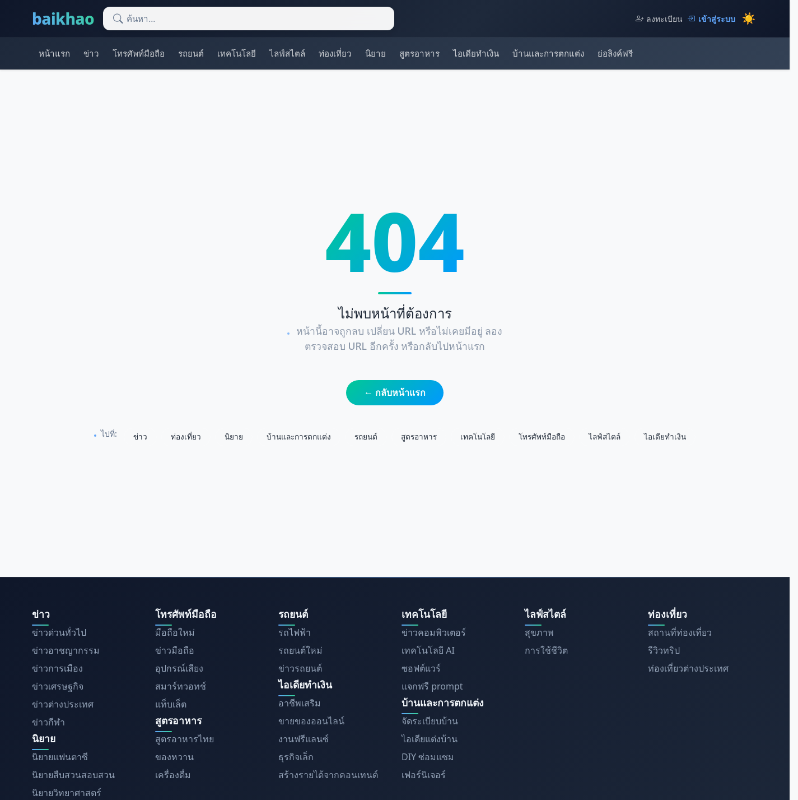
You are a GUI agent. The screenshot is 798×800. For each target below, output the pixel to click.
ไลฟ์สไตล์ (287, 53)
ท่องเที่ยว (335, 53)
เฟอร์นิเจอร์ (424, 775)
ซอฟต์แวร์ (421, 668)
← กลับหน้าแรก (395, 392)
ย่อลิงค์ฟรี (615, 53)
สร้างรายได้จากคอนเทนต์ (328, 775)
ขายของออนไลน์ (311, 721)
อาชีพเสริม (299, 703)
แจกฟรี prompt (432, 686)
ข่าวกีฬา (48, 722)
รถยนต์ (191, 53)
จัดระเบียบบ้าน (430, 721)
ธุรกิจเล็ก (296, 757)
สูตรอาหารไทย (184, 739)
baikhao (63, 18)
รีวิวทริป (664, 650)
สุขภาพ (539, 632)
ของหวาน (174, 757)
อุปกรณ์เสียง (179, 668)
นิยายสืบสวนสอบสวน (73, 775)
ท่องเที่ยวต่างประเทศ (688, 668)
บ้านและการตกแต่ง (548, 53)
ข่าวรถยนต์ (300, 668)
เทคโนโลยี (236, 53)
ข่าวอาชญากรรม (66, 650)
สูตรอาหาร (419, 53)
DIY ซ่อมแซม (428, 757)
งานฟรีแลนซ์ (303, 739)
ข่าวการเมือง (57, 668)
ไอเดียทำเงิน (476, 53)
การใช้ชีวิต (546, 650)
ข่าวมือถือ (174, 650)
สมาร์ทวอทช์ (180, 686)
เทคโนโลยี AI (428, 650)
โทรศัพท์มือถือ (139, 53)
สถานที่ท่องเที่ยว (680, 632)
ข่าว (91, 53)
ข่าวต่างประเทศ (63, 704)
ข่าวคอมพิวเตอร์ (434, 632)
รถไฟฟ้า (294, 632)
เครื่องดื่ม (173, 775)
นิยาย (375, 53)
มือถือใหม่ (175, 632)
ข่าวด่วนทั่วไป (59, 632)
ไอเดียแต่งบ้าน (430, 739)
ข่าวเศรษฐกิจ (57, 686)
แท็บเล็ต (170, 704)
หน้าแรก (54, 53)
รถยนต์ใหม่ (300, 650)
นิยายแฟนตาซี (60, 757)
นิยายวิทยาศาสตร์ (66, 793)
